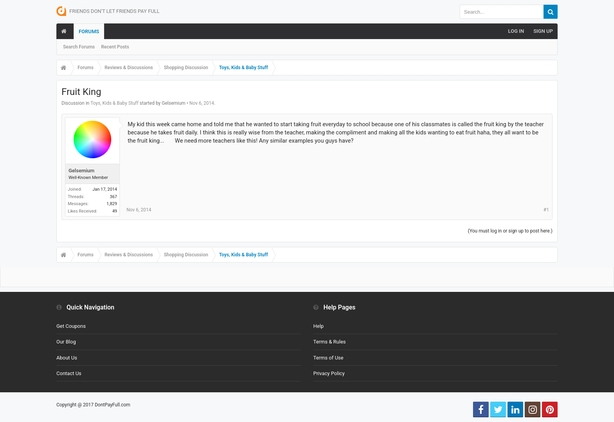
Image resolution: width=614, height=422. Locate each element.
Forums (89, 31)
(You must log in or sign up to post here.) (510, 231)
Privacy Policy (329, 373)
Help (318, 326)
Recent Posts (115, 47)
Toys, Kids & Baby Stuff (114, 103)
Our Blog (66, 342)
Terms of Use (328, 358)
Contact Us (68, 373)
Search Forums (79, 47)
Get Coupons (71, 326)
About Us (66, 358)
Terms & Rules (329, 342)
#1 (546, 210)
